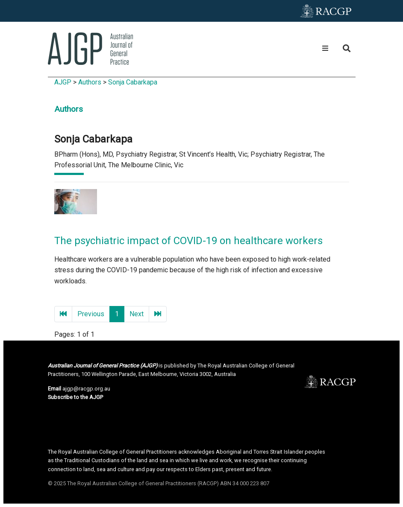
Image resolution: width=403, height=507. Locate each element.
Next (136, 314)
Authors (89, 82)
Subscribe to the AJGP (75, 397)
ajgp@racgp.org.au (86, 388)
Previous (90, 314)
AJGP (62, 82)
